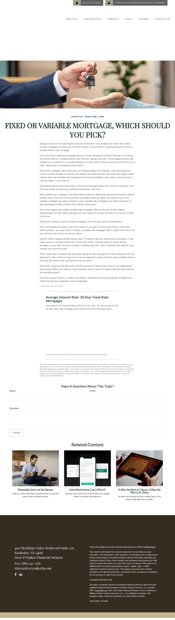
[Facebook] (16, 576)
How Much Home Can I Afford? (87, 491)
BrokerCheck (149, 549)
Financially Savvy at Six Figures (35, 491)
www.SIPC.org (101, 592)
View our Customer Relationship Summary (140, 2)
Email (92, 393)
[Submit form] (17, 435)
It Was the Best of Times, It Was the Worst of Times (139, 493)
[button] (71, 17)
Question (14, 410)
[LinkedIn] (21, 576)
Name (13, 393)
